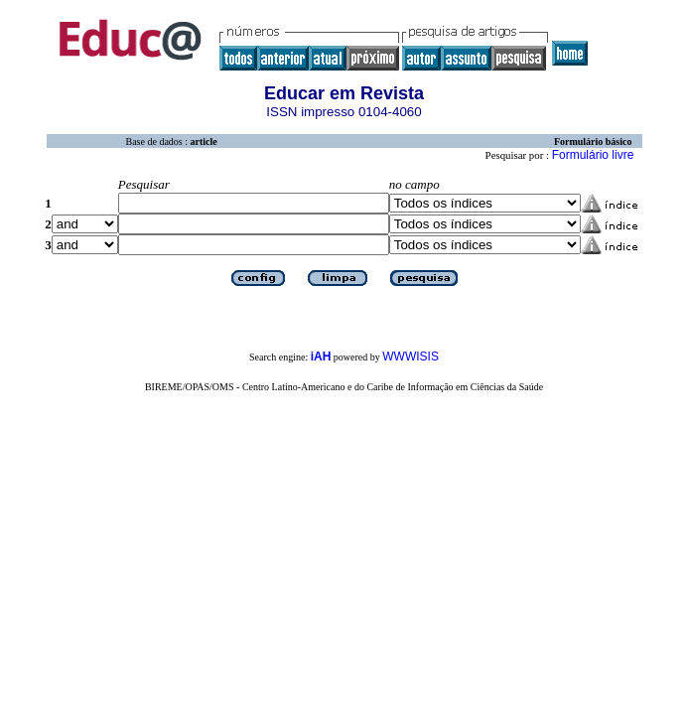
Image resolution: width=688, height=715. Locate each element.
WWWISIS (410, 356)
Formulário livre (593, 155)
